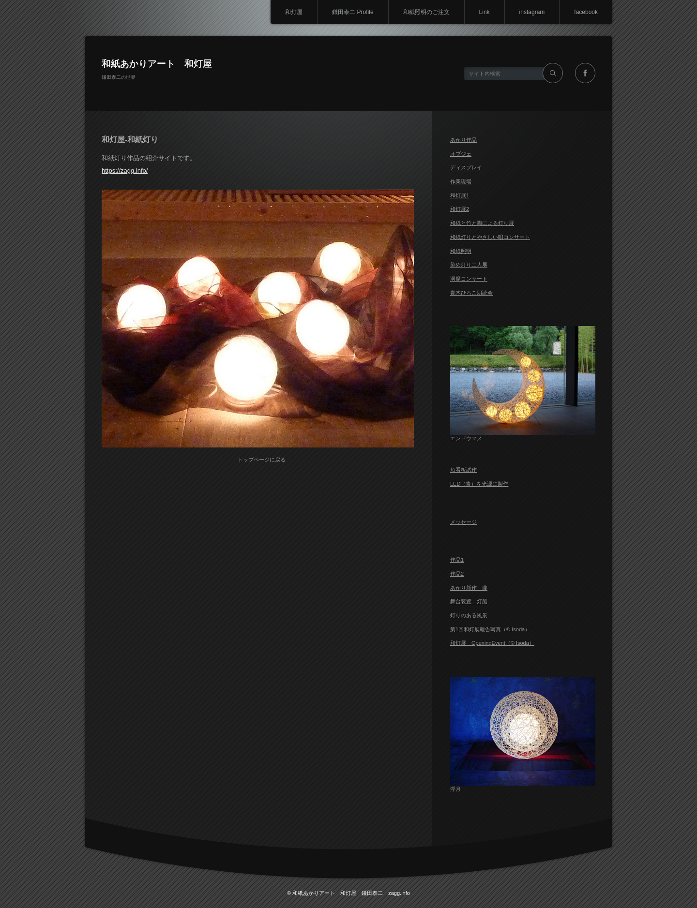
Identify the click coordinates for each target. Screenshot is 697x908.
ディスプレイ (466, 167)
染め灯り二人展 (468, 265)
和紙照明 (460, 251)
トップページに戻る (262, 459)
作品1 (457, 560)
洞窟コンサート (468, 279)
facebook (586, 12)
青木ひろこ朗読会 (471, 293)
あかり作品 (463, 140)
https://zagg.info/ (125, 170)
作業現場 (460, 181)
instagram (532, 12)
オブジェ (460, 154)
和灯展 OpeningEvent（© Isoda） (492, 643)
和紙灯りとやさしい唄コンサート (490, 237)
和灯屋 (294, 12)
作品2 (457, 574)
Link (484, 12)
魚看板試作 (463, 470)
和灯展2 (459, 209)
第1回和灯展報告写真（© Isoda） (490, 629)
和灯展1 (459, 195)
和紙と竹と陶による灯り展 (482, 223)
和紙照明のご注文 (426, 12)
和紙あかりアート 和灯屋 (157, 63)
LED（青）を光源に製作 (479, 484)
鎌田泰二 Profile (352, 12)
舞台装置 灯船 (468, 601)
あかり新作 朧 (468, 588)
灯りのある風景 (468, 615)
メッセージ (463, 522)
